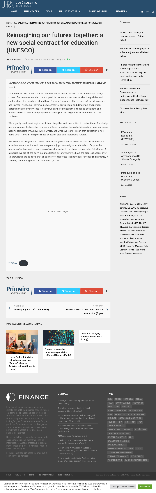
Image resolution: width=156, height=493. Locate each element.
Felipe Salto (135, 410)
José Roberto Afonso (120, 429)
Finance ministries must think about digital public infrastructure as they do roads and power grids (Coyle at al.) (134, 72)
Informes (121, 11)
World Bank (115, 460)
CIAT (145, 204)
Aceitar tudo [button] (145, 486)
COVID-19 (135, 208)
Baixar (23, 263)
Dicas (49, 11)
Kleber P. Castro (134, 234)
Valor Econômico (118, 456)
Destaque (144, 208)
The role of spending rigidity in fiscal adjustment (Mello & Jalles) (134, 52)
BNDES (126, 204)
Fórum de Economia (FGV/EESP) (127, 136)
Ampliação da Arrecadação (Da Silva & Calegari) (130, 156)
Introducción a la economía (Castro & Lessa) (130, 176)
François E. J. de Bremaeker (129, 414)
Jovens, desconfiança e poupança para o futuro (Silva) (132, 36)
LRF (142, 234)
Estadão (123, 211)
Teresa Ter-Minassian (135, 246)
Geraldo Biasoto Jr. (130, 418)
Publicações (31, 11)
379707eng (13, 263)
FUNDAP (133, 219)
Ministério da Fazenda (136, 242)
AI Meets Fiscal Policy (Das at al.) (133, 110)
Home (14, 11)
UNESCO (19, 278)
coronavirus (125, 208)
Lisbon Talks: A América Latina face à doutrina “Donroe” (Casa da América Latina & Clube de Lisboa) (22, 363)
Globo (132, 223)
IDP (136, 223)
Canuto (133, 204)
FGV (126, 215)
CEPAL (140, 204)
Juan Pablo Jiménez (118, 433)
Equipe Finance (14, 59)
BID (121, 204)
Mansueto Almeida (128, 238)
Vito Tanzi (134, 250)
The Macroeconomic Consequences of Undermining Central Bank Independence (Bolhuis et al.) (134, 94)
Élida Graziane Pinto (133, 253)
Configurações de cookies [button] (123, 486)
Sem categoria (58, 59)
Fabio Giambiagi (135, 211)
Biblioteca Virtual (70, 11)
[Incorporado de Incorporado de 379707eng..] (58, 211)
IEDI (140, 223)
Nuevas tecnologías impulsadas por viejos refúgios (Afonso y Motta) (58, 352)
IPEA (122, 227)
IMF (144, 223)
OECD (122, 246)
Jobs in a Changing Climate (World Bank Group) (91, 336)
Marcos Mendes (117, 445)
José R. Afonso (130, 227)
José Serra (131, 230)
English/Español (99, 11)
